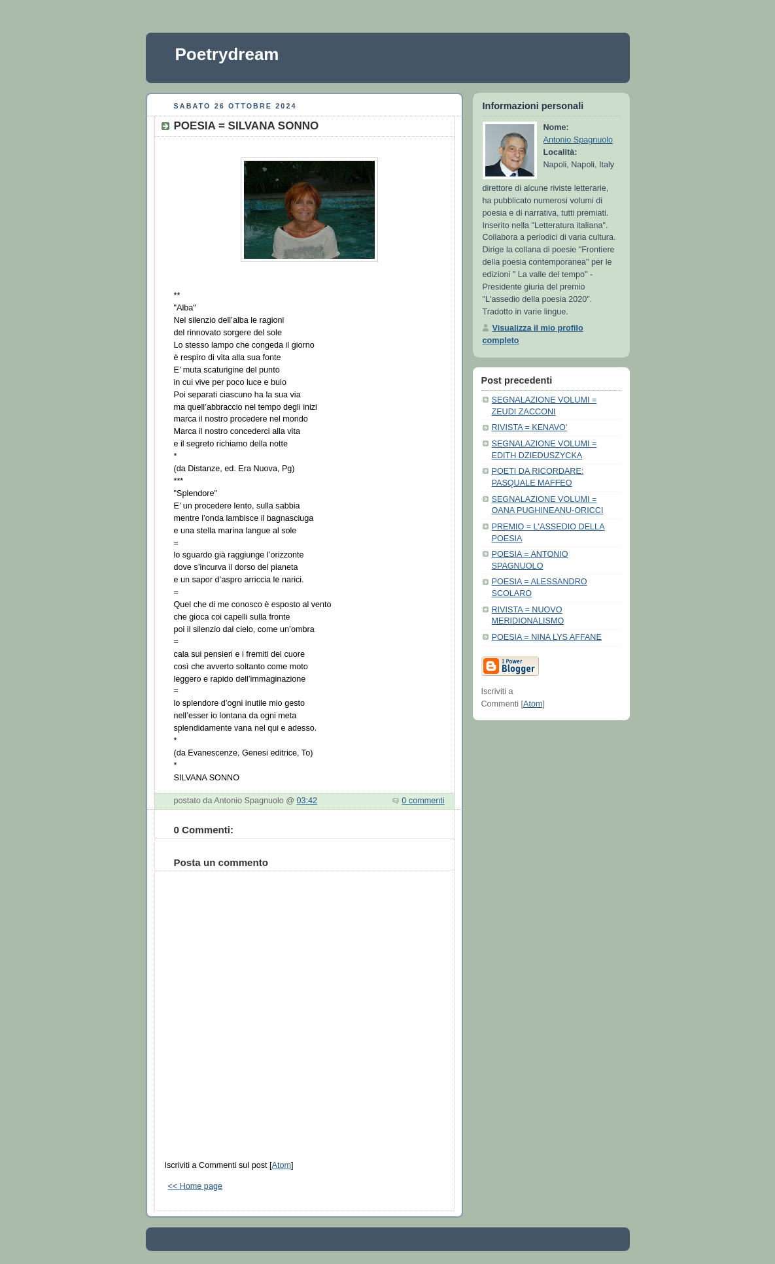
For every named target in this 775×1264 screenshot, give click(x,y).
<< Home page (195, 1186)
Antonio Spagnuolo (578, 139)
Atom (280, 1165)
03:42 (307, 800)
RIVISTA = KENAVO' (530, 427)
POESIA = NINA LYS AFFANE (547, 637)
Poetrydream (227, 54)
